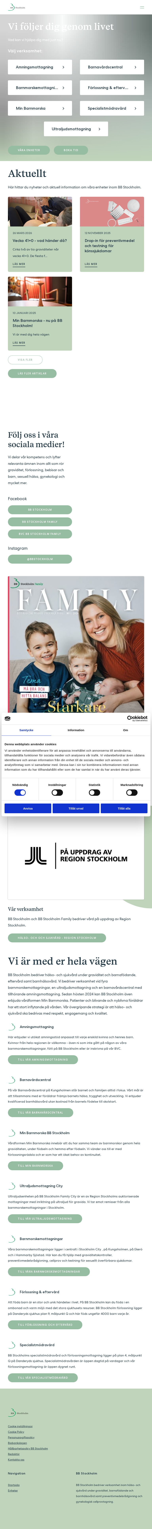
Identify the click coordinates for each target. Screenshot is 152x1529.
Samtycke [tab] (26, 730)
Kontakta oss (16, 1459)
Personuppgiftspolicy (21, 1437)
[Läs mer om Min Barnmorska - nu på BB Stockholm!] (40, 291)
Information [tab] (76, 730)
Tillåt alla (124, 808)
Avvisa (28, 808)
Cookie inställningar (20, 1426)
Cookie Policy (16, 1432)
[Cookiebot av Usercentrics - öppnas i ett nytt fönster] (130, 719)
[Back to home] (20, 7)
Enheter (13, 1490)
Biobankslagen (17, 1443)
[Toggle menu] (141, 7)
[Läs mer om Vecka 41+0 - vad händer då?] (40, 211)
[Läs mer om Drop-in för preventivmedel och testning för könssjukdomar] (112, 211)
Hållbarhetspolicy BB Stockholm (28, 1448)
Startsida (14, 1485)
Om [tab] (125, 730)
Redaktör (14, 1454)
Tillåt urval (76, 808)
